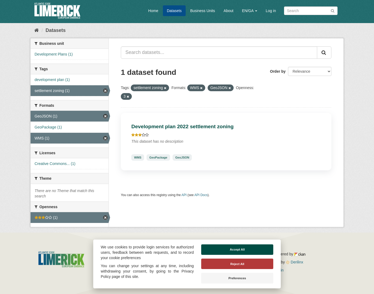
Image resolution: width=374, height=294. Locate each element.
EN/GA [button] (249, 11)
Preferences (237, 278)
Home (153, 11)
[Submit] (332, 10)
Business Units (202, 11)
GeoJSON (182, 157)
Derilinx (294, 262)
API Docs (201, 195)
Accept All (237, 249)
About (229, 11)
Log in (271, 11)
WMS (137, 157)
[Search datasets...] (219, 52)
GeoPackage (158, 157)
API (183, 195)
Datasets (174, 11)
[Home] (36, 30)
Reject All (237, 264)
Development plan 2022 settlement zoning (182, 126)
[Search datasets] (311, 10)
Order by (278, 71)
